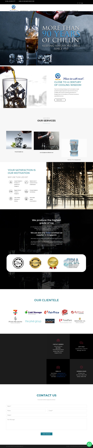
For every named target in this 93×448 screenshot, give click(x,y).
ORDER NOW (59, 6)
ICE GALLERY (67, 6)
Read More (72, 99)
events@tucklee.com (75, 376)
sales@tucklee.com (76, 373)
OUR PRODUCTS (24, 6)
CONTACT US (75, 6)
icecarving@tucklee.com (76, 374)
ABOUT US (15, 6)
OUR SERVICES (33, 6)
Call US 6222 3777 (11, 1)
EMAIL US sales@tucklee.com (26, 1)
